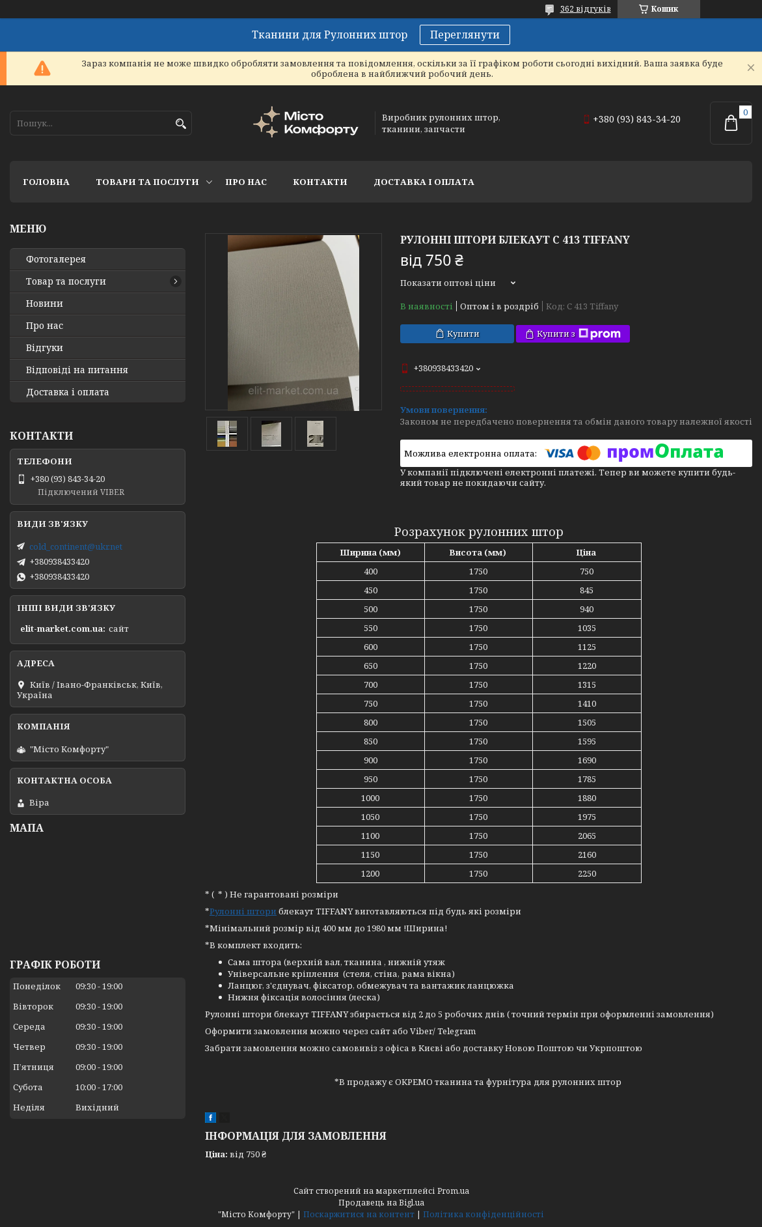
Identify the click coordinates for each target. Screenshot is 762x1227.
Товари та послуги (147, 182)
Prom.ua (453, 1190)
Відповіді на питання (77, 370)
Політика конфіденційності (483, 1214)
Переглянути (465, 34)
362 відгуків (585, 8)
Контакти (320, 182)
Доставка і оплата (424, 182)
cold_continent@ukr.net (75, 546)
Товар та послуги (66, 281)
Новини (44, 303)
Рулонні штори (243, 911)
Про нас (246, 182)
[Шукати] (180, 124)
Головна (46, 182)
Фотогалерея (56, 259)
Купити (463, 333)
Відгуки (44, 348)
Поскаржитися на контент (359, 1214)
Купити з (579, 334)
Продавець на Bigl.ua (381, 1202)
